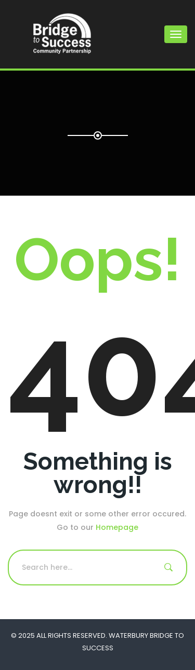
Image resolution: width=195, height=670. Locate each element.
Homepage (117, 527)
